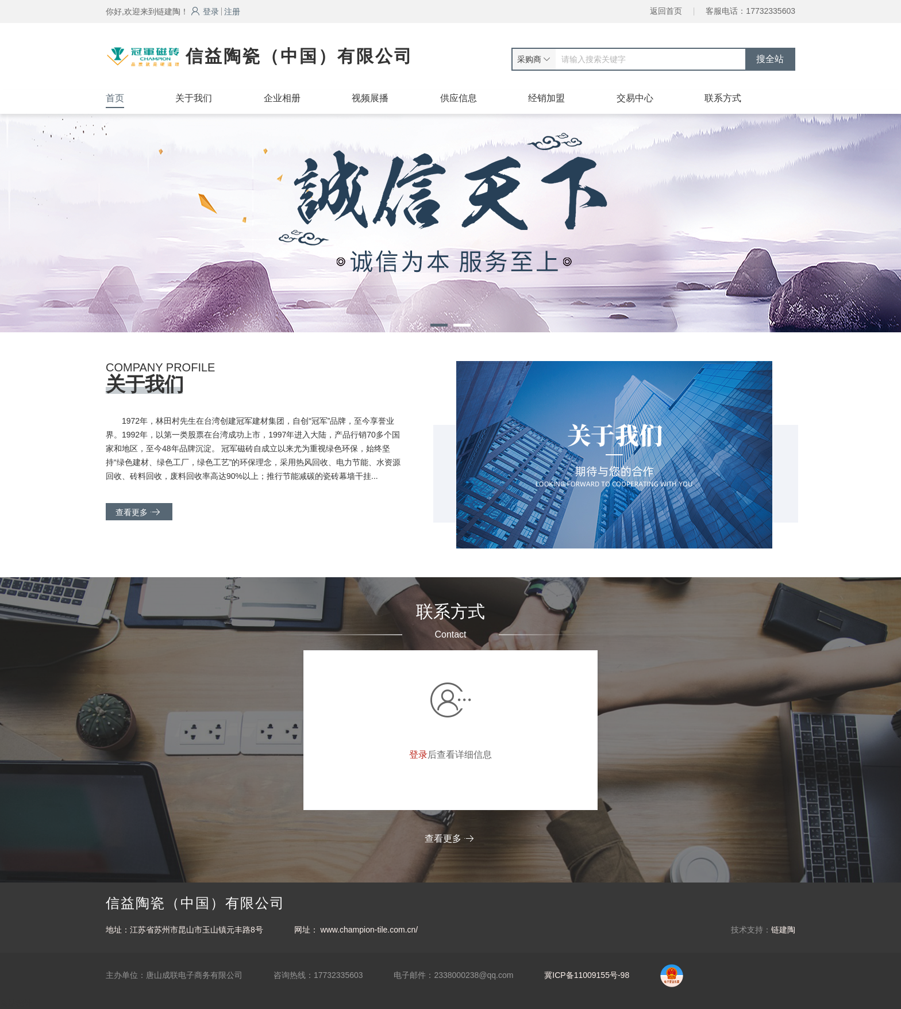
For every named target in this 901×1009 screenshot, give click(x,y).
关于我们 (193, 98)
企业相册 (282, 98)
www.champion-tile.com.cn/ (369, 929)
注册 (232, 11)
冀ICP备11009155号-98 (586, 975)
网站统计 (16, 1003)
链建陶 (783, 929)
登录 (205, 11)
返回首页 (666, 11)
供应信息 (458, 98)
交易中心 (635, 98)
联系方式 (722, 98)
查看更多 (137, 512)
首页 (115, 98)
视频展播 (370, 98)
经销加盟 (546, 98)
